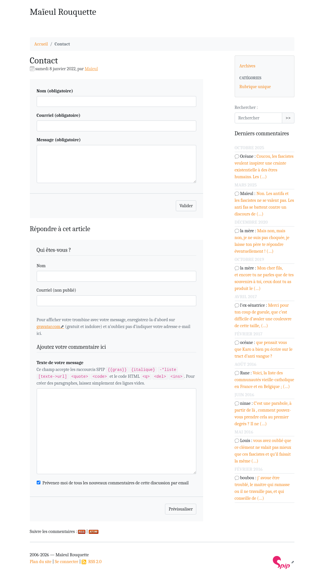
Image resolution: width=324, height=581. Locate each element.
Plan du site (40, 561)
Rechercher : (246, 107)
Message (59, 139)
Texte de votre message (60, 362)
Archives (247, 66)
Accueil (41, 44)
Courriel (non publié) (56, 290)
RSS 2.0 (92, 561)
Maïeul (91, 68)
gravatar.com (49, 326)
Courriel (59, 115)
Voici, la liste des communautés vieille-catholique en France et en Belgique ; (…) (264, 379)
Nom (55, 91)
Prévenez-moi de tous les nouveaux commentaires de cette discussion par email (115, 482)
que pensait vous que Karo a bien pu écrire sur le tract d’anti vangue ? (264, 349)
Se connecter (66, 561)
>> (288, 118)
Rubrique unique (255, 86)
